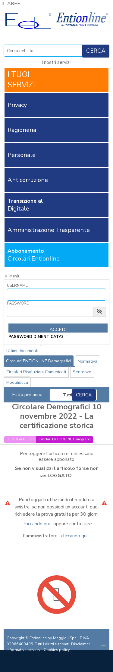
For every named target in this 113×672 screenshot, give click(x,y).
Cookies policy (57, 649)
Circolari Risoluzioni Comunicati (36, 372)
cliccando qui (37, 523)
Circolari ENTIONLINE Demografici (38, 361)
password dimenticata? (35, 336)
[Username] (56, 295)
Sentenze (82, 372)
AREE (10, 3)
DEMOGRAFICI (19, 439)
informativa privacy (23, 649)
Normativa (87, 361)
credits (103, 645)
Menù (11, 276)
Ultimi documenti (22, 351)
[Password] (50, 312)
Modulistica (17, 382)
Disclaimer (80, 644)
